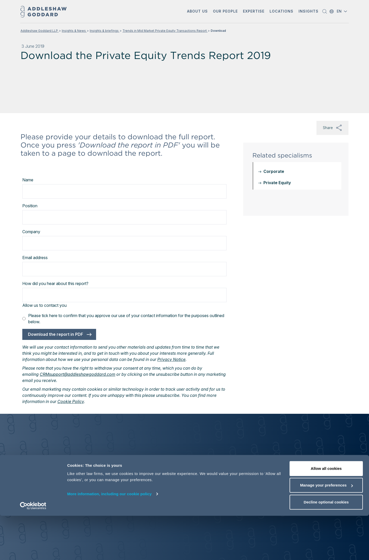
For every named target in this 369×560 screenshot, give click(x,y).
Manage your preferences (326, 529)
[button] (197, 11)
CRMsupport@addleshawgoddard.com (77, 374)
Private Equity (277, 182)
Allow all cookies (326, 512)
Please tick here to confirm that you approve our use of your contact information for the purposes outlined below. (123, 318)
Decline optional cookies (326, 546)
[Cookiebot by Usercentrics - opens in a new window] (33, 550)
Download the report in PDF (55, 334)
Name (27, 179)
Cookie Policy (70, 401)
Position (29, 205)
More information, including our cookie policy (109, 538)
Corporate (273, 171)
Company (31, 231)
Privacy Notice (171, 359)
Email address (35, 257)
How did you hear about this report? (55, 283)
